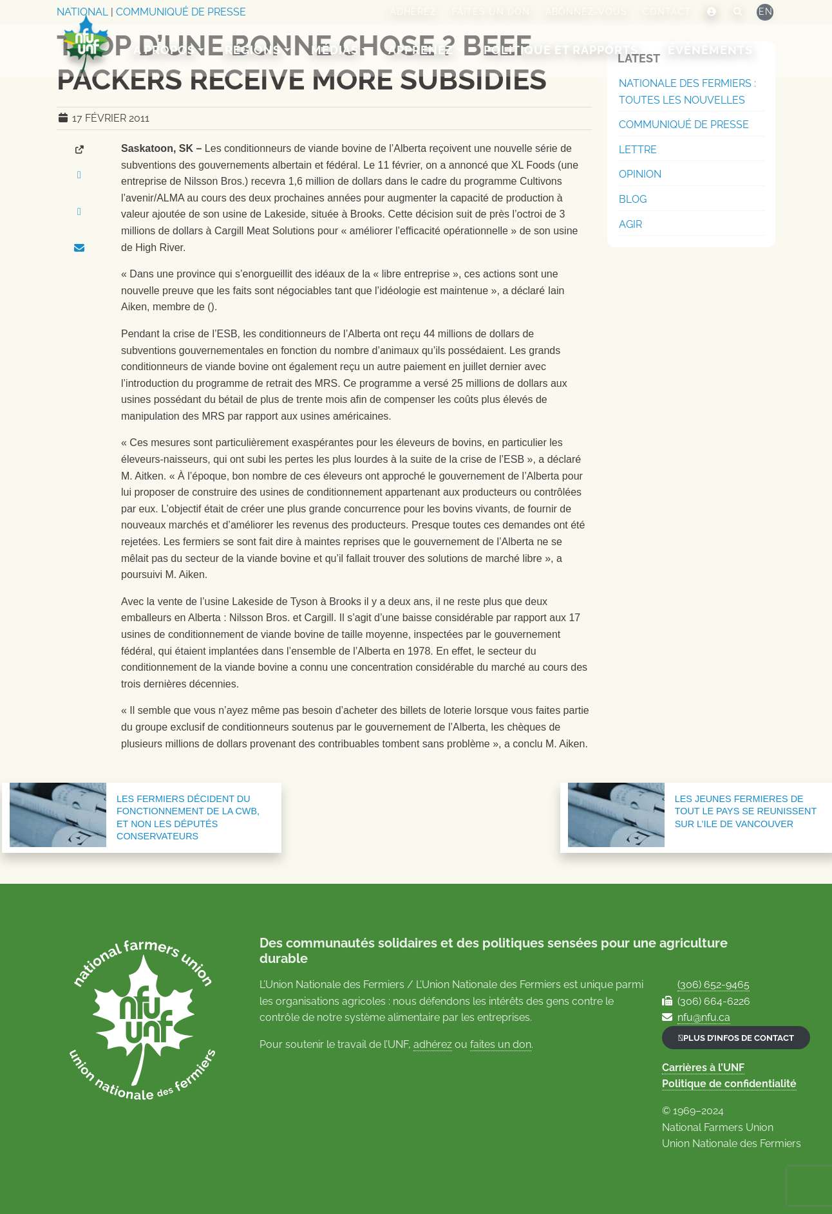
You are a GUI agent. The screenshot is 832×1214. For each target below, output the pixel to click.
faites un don (500, 1044)
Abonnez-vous (586, 11)
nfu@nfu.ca (703, 1017)
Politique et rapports (561, 50)
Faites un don (491, 11)
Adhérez (413, 11)
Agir (630, 224)
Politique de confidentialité (729, 1084)
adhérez (432, 1044)
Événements (711, 50)
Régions (254, 50)
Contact (667, 11)
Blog (633, 199)
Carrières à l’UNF (703, 1067)
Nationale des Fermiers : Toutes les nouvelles (687, 91)
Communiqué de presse (684, 124)
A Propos (165, 50)
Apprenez (422, 50)
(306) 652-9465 (713, 984)
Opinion (640, 174)
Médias (335, 50)
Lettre (638, 150)
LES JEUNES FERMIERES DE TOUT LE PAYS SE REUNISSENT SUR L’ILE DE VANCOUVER (746, 811)
